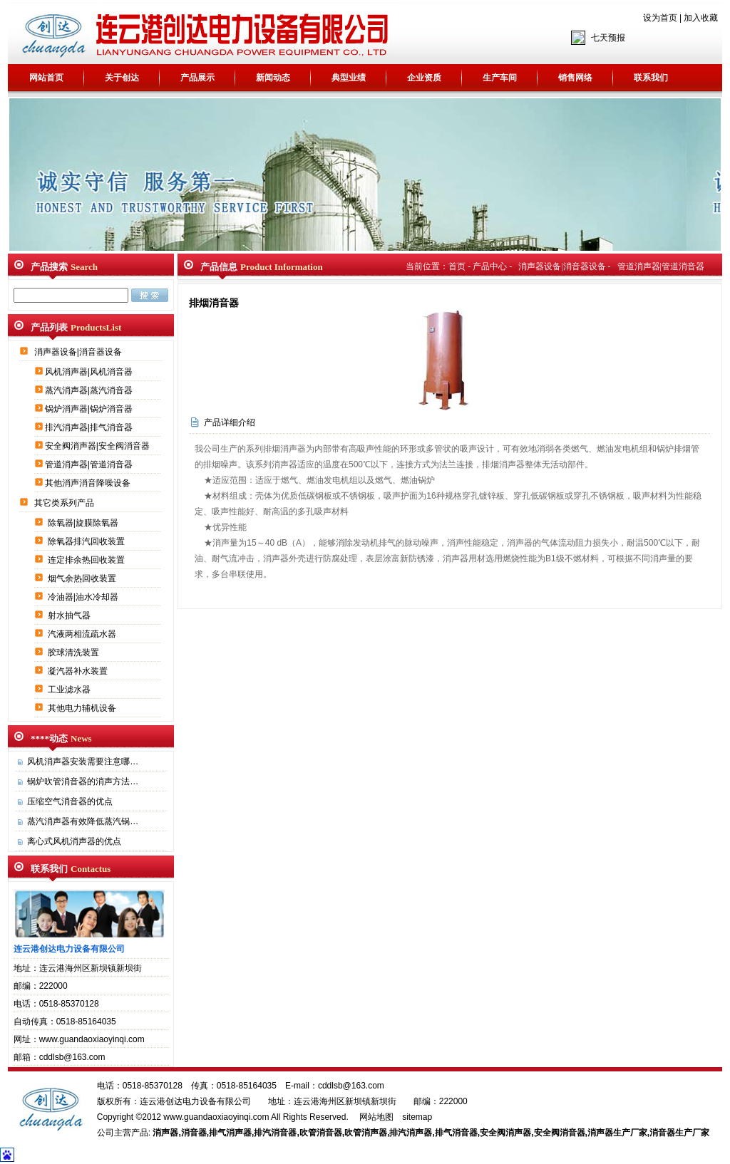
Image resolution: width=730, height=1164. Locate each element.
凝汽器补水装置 (79, 671)
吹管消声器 (365, 1133)
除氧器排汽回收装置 (87, 541)
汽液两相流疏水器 (83, 634)
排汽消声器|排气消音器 (90, 427)
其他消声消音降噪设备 (89, 483)
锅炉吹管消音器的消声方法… (82, 781)
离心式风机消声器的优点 (74, 841)
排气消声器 (230, 1133)
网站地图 (376, 1117)
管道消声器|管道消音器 (90, 464)
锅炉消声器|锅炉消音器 (90, 409)
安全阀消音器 (559, 1133)
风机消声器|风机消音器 (90, 372)
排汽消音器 (275, 1133)
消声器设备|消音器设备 (79, 352)
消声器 (165, 1133)
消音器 (194, 1133)
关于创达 (122, 78)
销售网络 (575, 78)
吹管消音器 (320, 1133)
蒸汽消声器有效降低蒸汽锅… (82, 821)
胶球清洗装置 (74, 653)
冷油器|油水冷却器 (84, 597)
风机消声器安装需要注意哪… (82, 762)
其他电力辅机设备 (83, 708)
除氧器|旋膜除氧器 (84, 523)
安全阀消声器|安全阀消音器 (98, 446)
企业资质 (424, 78)
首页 (457, 266)
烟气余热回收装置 (83, 578)
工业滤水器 (70, 690)
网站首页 (46, 78)
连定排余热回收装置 (87, 560)
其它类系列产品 (65, 503)
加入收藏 (701, 18)
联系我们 (651, 78)
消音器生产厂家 (679, 1133)
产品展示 (197, 78)
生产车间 (500, 78)
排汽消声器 (410, 1133)
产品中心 (490, 266)
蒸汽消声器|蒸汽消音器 (90, 390)
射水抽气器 (70, 615)
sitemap (417, 1117)
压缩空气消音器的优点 (70, 801)
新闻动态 (273, 78)
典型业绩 (348, 78)
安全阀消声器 (505, 1133)
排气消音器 (456, 1133)
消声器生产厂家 (617, 1133)
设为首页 (660, 18)
